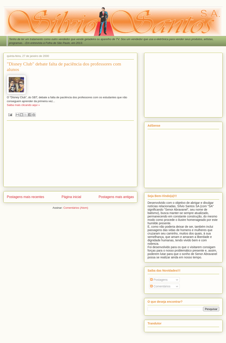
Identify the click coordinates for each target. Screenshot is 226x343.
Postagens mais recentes (25, 197)
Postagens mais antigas (116, 197)
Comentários (160, 286)
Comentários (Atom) (75, 207)
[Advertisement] (70, 154)
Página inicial (71, 197)
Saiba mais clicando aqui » (23, 105)
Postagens (159, 279)
